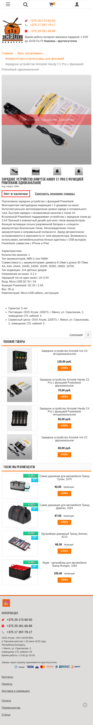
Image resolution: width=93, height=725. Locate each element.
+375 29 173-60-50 (42, 20)
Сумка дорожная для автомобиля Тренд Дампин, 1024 (64, 507)
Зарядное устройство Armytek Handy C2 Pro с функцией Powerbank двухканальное (64, 382)
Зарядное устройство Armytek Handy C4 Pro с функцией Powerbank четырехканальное (64, 411)
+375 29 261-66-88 (42, 31)
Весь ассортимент (30, 53)
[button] (26, 4)
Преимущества (11, 707)
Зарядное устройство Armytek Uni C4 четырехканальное (64, 352)
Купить (64, 368)
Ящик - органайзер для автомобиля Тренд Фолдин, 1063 (64, 564)
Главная (7, 53)
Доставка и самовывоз (16, 691)
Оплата (6, 700)
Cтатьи (6, 714)
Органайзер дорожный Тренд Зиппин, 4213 (64, 535)
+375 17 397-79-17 (42, 25)
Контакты (7, 677)
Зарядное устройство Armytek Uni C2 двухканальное (64, 439)
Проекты (7, 684)
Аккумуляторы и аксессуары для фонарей (34, 58)
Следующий (76, 334)
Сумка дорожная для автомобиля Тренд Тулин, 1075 (64, 478)
